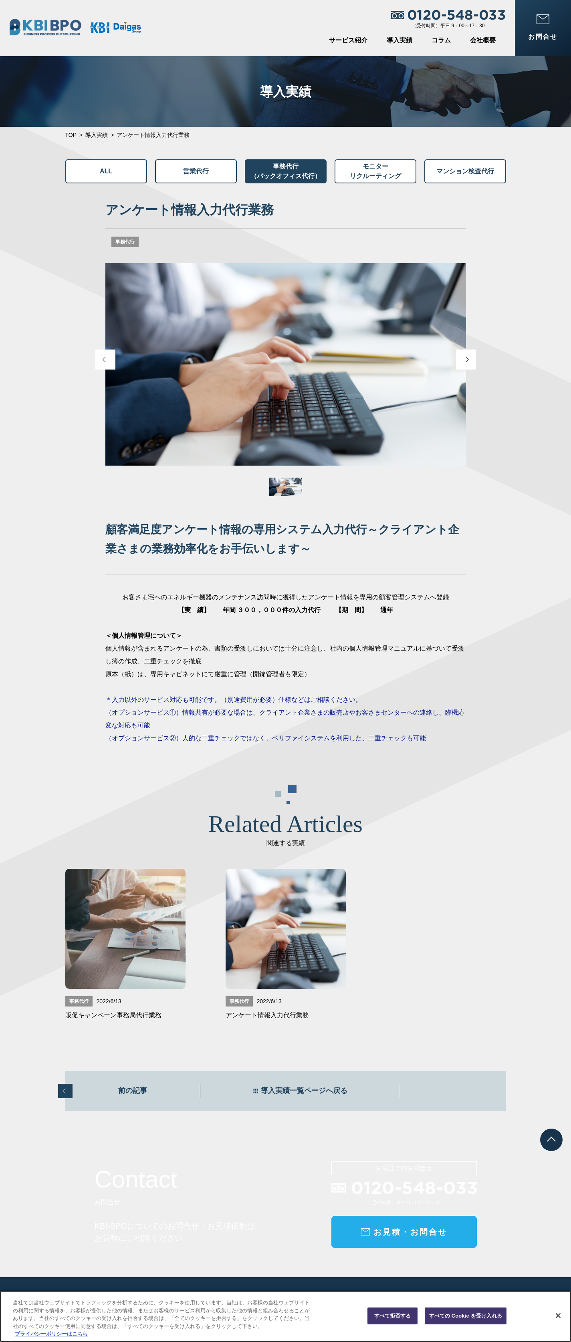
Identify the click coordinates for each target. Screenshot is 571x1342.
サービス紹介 (348, 40)
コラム (441, 40)
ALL (106, 171)
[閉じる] (558, 1315)
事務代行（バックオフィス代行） (285, 171)
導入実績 (399, 40)
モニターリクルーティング (375, 171)
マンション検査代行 (465, 171)
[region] (285, 1316)
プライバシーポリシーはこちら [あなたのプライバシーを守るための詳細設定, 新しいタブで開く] (51, 1334)
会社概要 (483, 40)
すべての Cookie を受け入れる (465, 1316)
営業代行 (196, 171)
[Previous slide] (105, 360)
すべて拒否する (392, 1316)
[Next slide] (466, 360)
